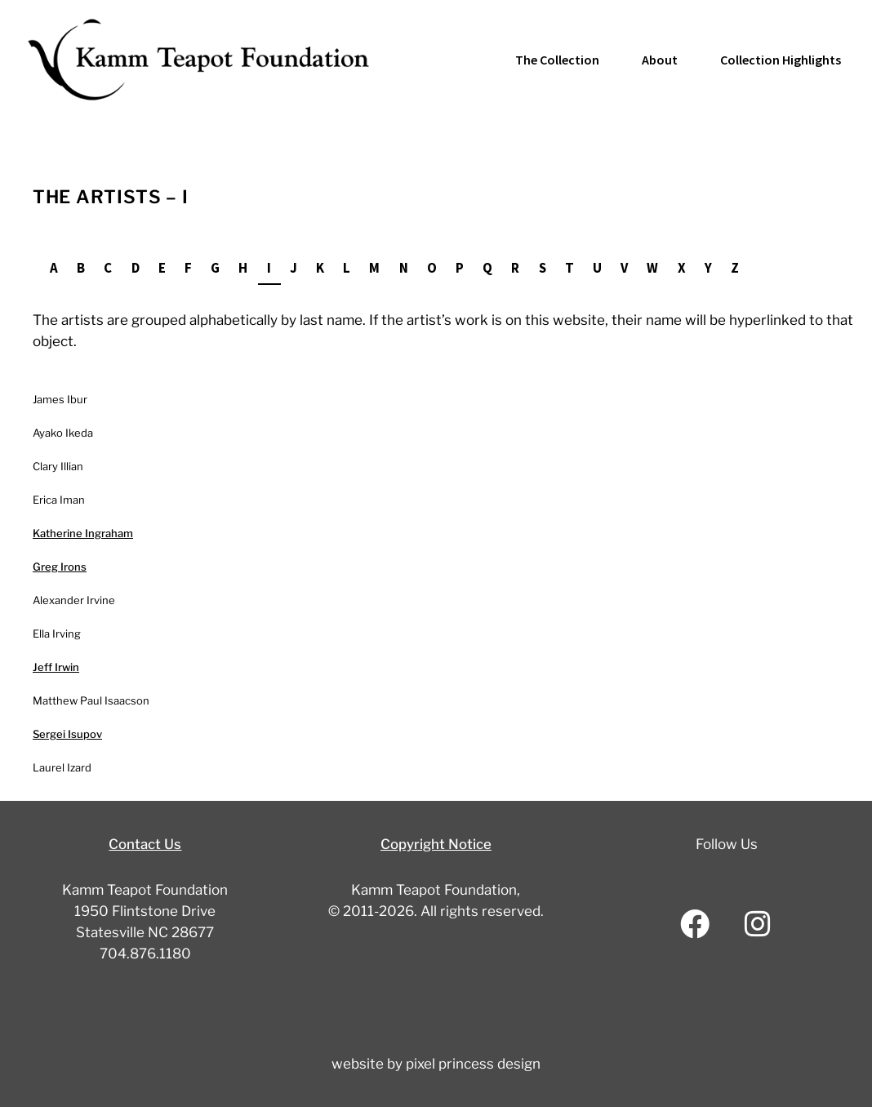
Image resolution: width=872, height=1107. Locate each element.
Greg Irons (60, 565)
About (660, 59)
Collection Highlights (780, 59)
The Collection (557, 59)
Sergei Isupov (67, 733)
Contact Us (145, 843)
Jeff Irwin (56, 666)
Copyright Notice (436, 843)
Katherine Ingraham (83, 532)
